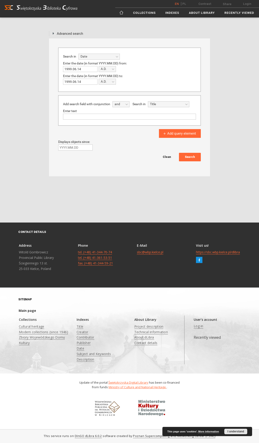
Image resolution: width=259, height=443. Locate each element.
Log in (198, 326)
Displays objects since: (74, 142)
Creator (82, 332)
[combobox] (99, 57)
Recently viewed (239, 12)
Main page (27, 310)
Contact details (146, 343)
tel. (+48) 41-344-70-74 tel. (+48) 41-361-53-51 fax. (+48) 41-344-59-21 (95, 257)
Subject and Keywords (94, 354)
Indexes (172, 12)
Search (190, 157)
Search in (69, 56)
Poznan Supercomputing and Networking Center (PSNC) (174, 436)
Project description (149, 326)
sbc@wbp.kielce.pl (150, 252)
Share (227, 4)
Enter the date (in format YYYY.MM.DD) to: (93, 76)
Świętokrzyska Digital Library (128, 382)
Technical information (151, 332)
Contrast (205, 4)
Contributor (85, 337)
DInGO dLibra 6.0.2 (88, 436)
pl (184, 4)
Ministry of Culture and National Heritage (138, 387)
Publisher (84, 343)
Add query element (179, 133)
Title (80, 326)
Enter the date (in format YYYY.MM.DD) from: (95, 63)
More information (208, 431)
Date (80, 348)
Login (247, 4)
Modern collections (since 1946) (43, 332)
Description (85, 359)
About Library (202, 12)
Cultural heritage (31, 326)
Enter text (70, 111)
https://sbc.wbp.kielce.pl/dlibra (218, 252)
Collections (144, 12)
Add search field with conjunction (86, 104)
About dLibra (144, 337)
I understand (235, 431)
